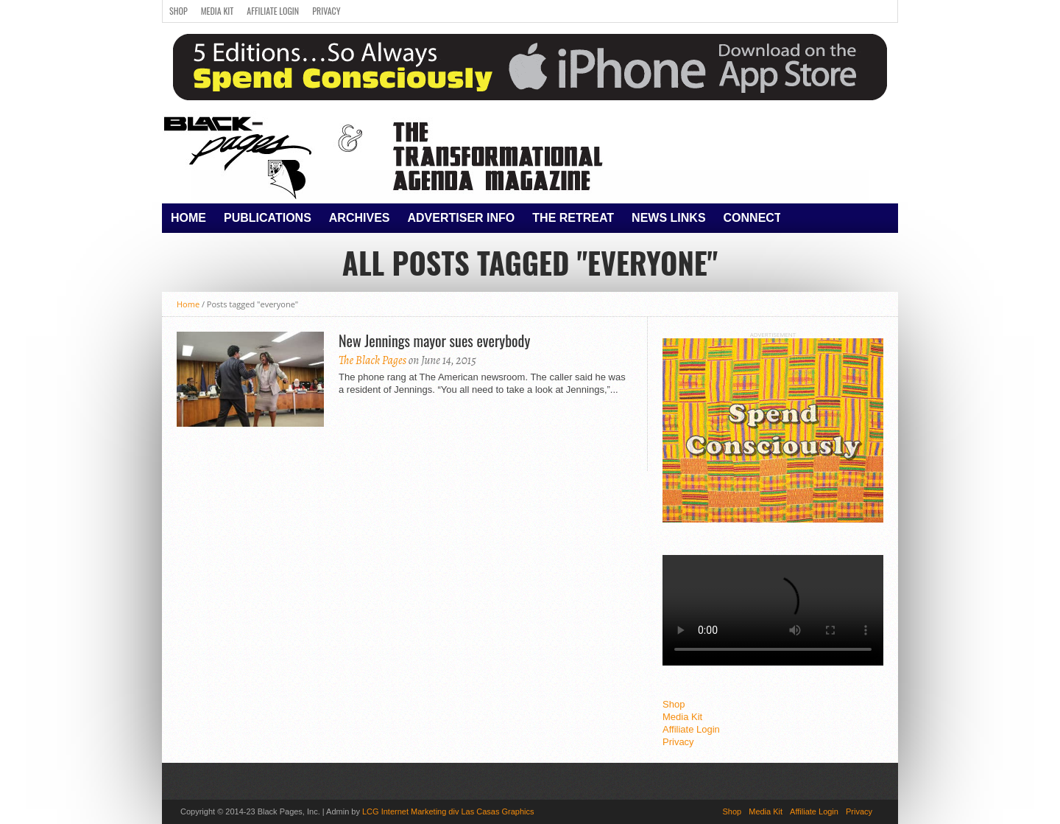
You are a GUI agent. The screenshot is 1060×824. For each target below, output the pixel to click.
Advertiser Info (461, 218)
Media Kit (217, 10)
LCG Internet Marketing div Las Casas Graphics (448, 811)
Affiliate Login (273, 10)
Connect (753, 218)
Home (188, 218)
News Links (668, 218)
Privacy (326, 10)
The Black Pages (372, 360)
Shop (178, 10)
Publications (267, 218)
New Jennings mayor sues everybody (434, 340)
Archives (359, 218)
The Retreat (573, 218)
